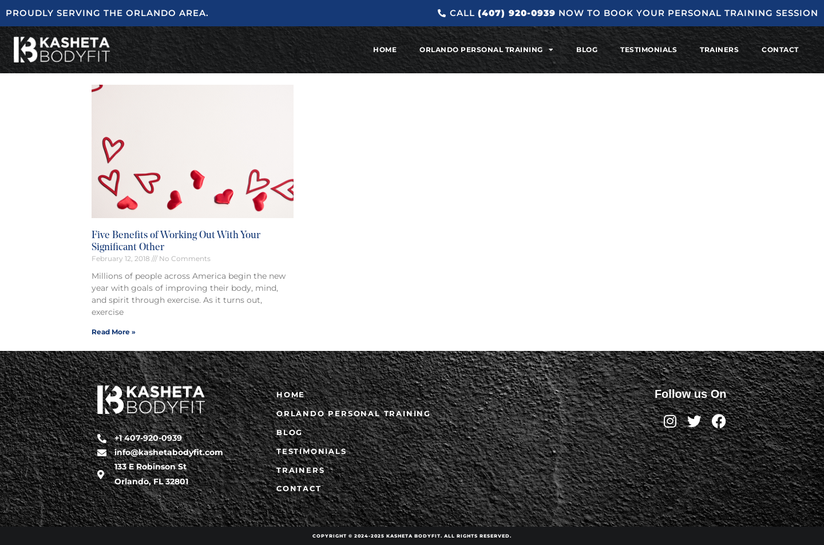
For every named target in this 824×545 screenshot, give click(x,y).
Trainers (719, 49)
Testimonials (648, 49)
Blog (586, 49)
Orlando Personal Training (486, 50)
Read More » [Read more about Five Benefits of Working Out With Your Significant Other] (114, 331)
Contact (780, 49)
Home (385, 49)
